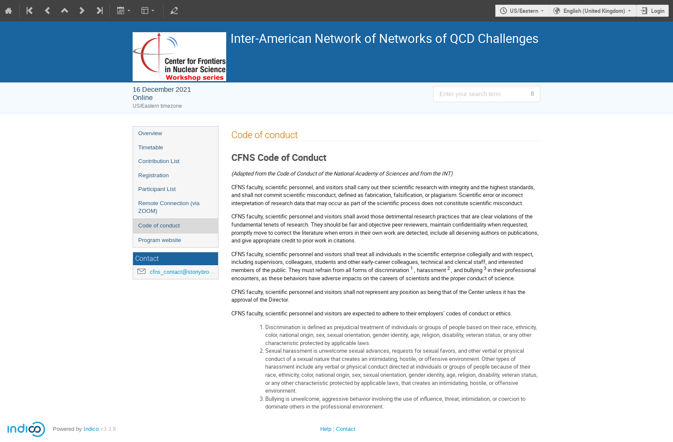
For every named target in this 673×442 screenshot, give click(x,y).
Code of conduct (159, 225)
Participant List (157, 189)
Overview (150, 133)
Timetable (150, 147)
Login (657, 11)
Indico (91, 429)
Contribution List (158, 161)
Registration (153, 175)
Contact (345, 429)
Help (325, 429)
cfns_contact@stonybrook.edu (188, 271)
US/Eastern (524, 11)
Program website (159, 240)
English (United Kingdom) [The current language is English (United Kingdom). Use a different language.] (594, 11)
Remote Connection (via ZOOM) (169, 207)
